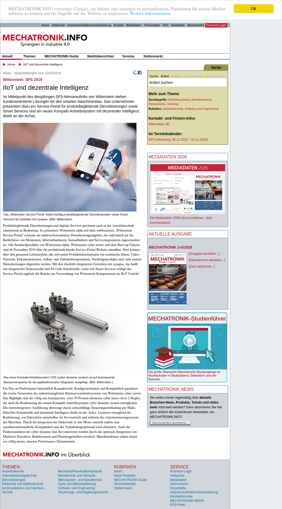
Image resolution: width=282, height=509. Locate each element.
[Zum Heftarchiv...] (202, 266)
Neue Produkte (124, 475)
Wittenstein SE (159, 124)
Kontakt (118, 25)
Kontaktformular (181, 496)
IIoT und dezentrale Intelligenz (42, 64)
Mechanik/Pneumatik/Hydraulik (80, 471)
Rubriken (125, 467)
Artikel (165, 76)
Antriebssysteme (179, 99)
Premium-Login (216, 25)
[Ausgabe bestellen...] (204, 254)
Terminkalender (125, 484)
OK (253, 8)
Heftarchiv (58, 25)
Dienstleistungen (14, 480)
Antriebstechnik (201, 99)
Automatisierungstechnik (19, 475)
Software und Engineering (202, 108)
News (118, 471)
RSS (165, 25)
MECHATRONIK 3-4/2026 (170, 247)
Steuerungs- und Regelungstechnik (83, 492)
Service (179, 467)
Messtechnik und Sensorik (76, 475)
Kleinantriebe (157, 103)
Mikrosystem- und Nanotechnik (80, 480)
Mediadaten (134, 25)
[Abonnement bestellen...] (207, 260)
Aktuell (7, 56)
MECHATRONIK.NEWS (187, 501)
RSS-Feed (177, 505)
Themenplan (152, 25)
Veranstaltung (193, 76)
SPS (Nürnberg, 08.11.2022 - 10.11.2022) (178, 140)
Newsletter (178, 25)
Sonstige (173, 103)
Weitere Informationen (150, 13)
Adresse (176, 76)
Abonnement (195, 25)
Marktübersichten (100, 56)
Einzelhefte (178, 488)
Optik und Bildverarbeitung (77, 484)
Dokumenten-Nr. (214, 76)
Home (45, 25)
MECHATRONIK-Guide (62, 56)
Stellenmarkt (153, 56)
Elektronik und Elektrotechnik (22, 484)
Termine (128, 56)
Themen (29, 56)
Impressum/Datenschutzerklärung (89, 25)
